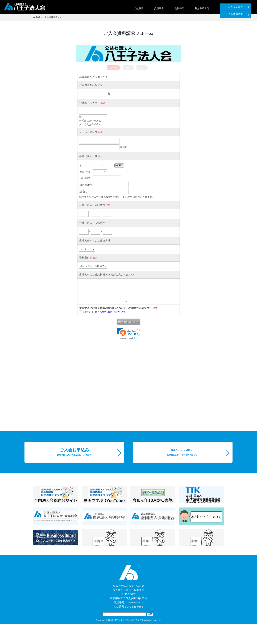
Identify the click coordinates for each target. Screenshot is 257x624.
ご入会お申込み (74, 452)
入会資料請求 (241, 7)
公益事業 (107, 8)
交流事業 (127, 8)
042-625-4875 (206, 7)
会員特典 (147, 8)
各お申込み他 (170, 8)
